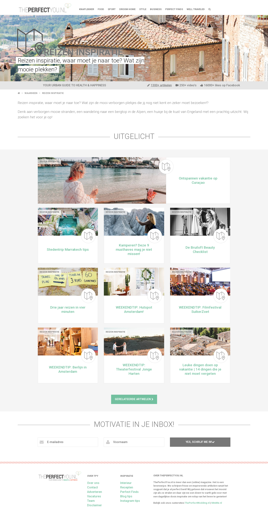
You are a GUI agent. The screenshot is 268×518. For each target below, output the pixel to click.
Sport (112, 9)
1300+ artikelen (159, 85)
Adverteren (94, 492)
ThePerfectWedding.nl (197, 502)
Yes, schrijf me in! (200, 442)
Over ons (93, 483)
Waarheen (31, 93)
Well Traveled (196, 9)
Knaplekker (86, 9)
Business (156, 9)
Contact (92, 487)
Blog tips (126, 496)
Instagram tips (130, 501)
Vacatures (94, 496)
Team (91, 501)
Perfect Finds (174, 9)
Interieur (126, 483)
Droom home (127, 9)
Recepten (126, 487)
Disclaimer (94, 505)
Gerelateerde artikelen (134, 399)
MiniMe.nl (216, 502)
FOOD (101, 9)
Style (142, 9)
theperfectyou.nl (45, 7)
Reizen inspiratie (53, 93)
